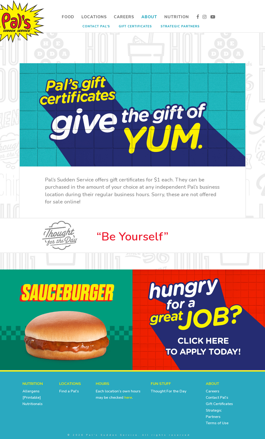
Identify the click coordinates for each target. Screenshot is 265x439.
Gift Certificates (135, 26)
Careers (124, 16)
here (128, 397)
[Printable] (31, 397)
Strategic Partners (180, 26)
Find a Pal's (69, 391)
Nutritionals (32, 403)
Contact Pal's (96, 26)
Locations (94, 16)
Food (68, 16)
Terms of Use (217, 423)
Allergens (31, 391)
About (149, 16)
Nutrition (176, 16)
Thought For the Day (168, 391)
